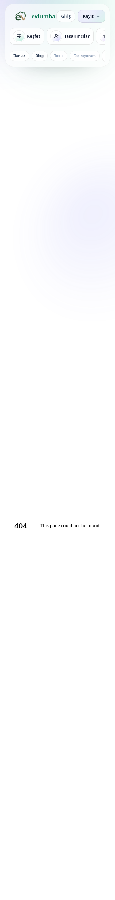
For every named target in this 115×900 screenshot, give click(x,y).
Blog (40, 55)
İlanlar (19, 55)
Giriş (66, 16)
